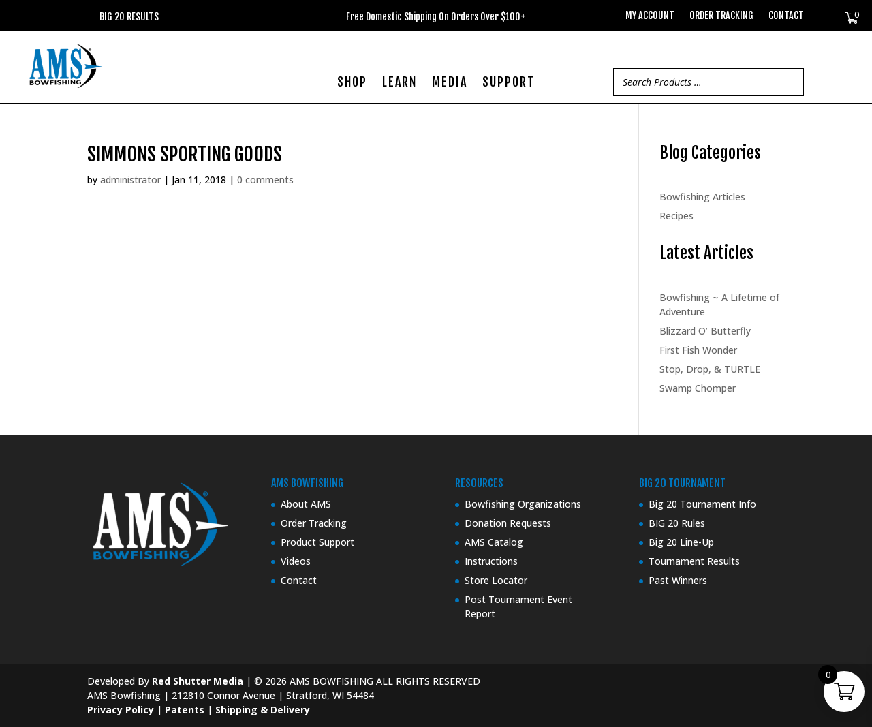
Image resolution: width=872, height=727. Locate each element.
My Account (649, 16)
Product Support (317, 542)
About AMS (306, 503)
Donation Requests (508, 522)
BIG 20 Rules (677, 522)
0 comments (265, 179)
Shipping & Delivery (262, 709)
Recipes (676, 215)
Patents (184, 709)
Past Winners (678, 580)
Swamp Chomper (697, 388)
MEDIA (449, 83)
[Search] (789, 82)
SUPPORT (508, 83)
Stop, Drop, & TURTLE (709, 368)
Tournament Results (694, 561)
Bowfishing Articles (702, 196)
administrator (130, 179)
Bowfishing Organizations (523, 503)
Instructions (491, 561)
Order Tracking (721, 16)
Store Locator (496, 580)
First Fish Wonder (698, 349)
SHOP (352, 83)
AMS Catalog (494, 542)
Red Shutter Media (197, 681)
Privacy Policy (120, 709)
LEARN (399, 83)
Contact (786, 16)
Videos (296, 561)
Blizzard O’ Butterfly (705, 330)
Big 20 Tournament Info (702, 503)
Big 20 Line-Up (681, 542)
